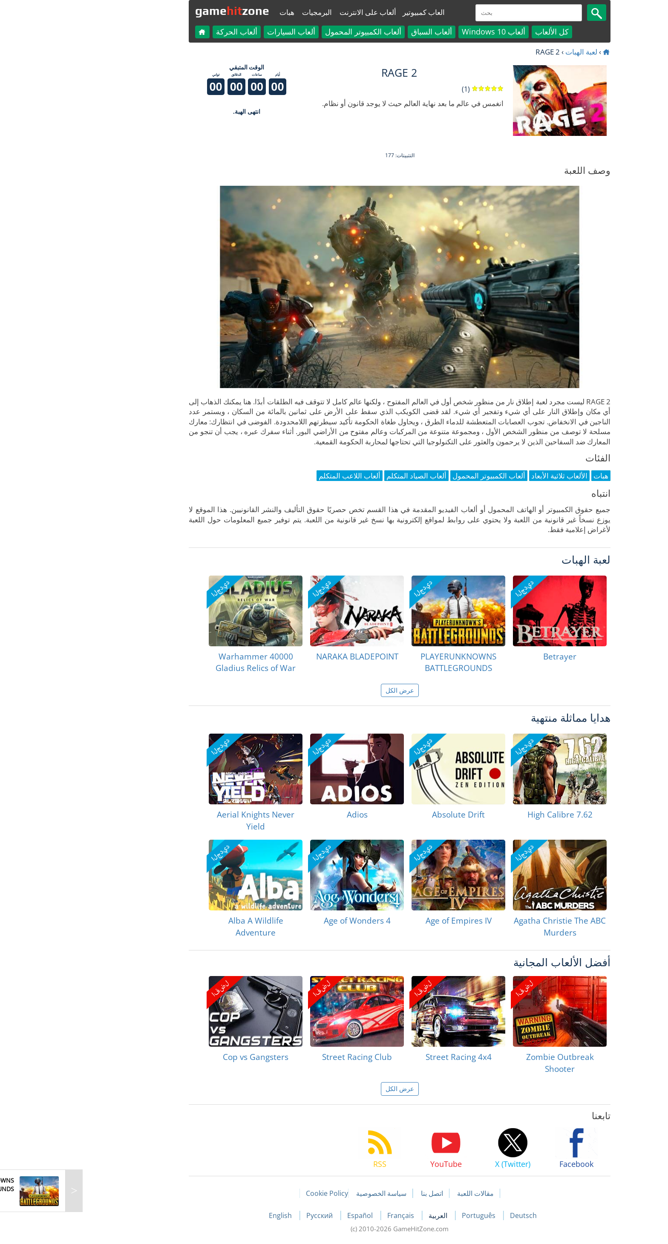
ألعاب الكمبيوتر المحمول (297, 31)
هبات (221, 12)
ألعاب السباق (366, 31)
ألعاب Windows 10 (428, 31)
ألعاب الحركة (171, 31)
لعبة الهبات (516, 52)
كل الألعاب (486, 31)
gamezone (167, 10)
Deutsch (457, 1215)
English (215, 1215)
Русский (255, 1215)
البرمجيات (251, 12)
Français (336, 1215)
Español (295, 1215)
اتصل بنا (366, 1193)
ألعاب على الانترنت (302, 12)
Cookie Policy (261, 1193)
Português (414, 1215)
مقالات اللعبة (410, 1193)
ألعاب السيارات (226, 31)
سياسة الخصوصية (316, 1193)
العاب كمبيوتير (358, 12)
